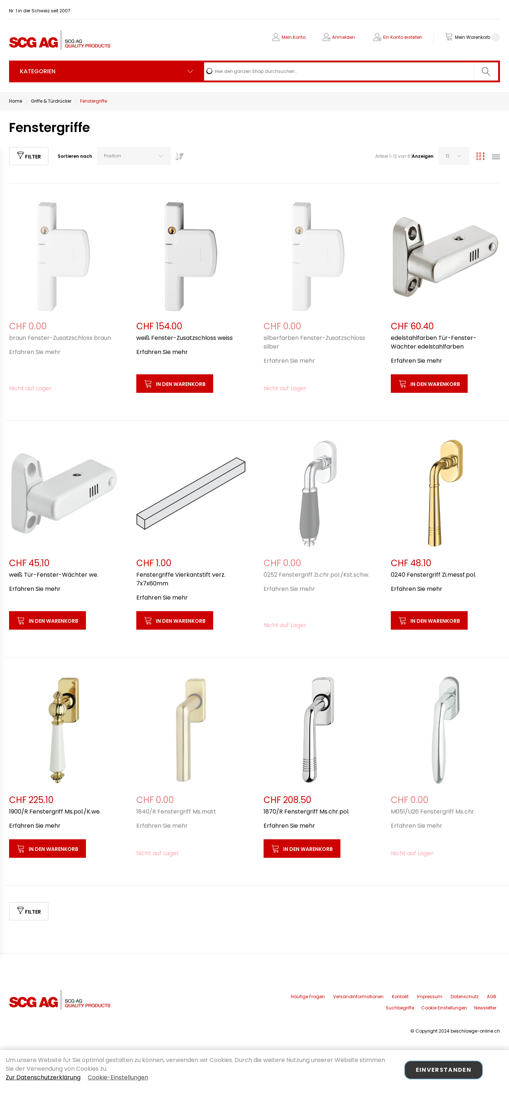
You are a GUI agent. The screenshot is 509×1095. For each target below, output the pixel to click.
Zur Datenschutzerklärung (43, 1077)
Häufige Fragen (308, 996)
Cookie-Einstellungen (118, 1077)
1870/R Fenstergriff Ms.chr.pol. (306, 811)
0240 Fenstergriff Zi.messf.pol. (433, 575)
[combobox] (351, 71)
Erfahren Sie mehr (35, 352)
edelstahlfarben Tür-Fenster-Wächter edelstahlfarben (433, 342)
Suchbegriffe (400, 1008)
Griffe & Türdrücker (51, 101)
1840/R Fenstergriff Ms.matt (176, 811)
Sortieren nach (75, 156)
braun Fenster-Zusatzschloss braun (60, 338)
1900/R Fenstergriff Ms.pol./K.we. (55, 811)
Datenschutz (465, 996)
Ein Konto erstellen (402, 37)
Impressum (429, 996)
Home (15, 101)
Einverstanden (444, 1070)
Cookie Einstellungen (444, 1008)
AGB (491, 996)
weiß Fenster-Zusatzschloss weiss (184, 338)
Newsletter (485, 1008)
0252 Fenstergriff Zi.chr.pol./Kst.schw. (316, 575)
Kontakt (400, 996)
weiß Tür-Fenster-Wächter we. (53, 575)
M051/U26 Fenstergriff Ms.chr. (433, 811)
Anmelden (343, 37)
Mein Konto (294, 37)
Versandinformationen (358, 996)
